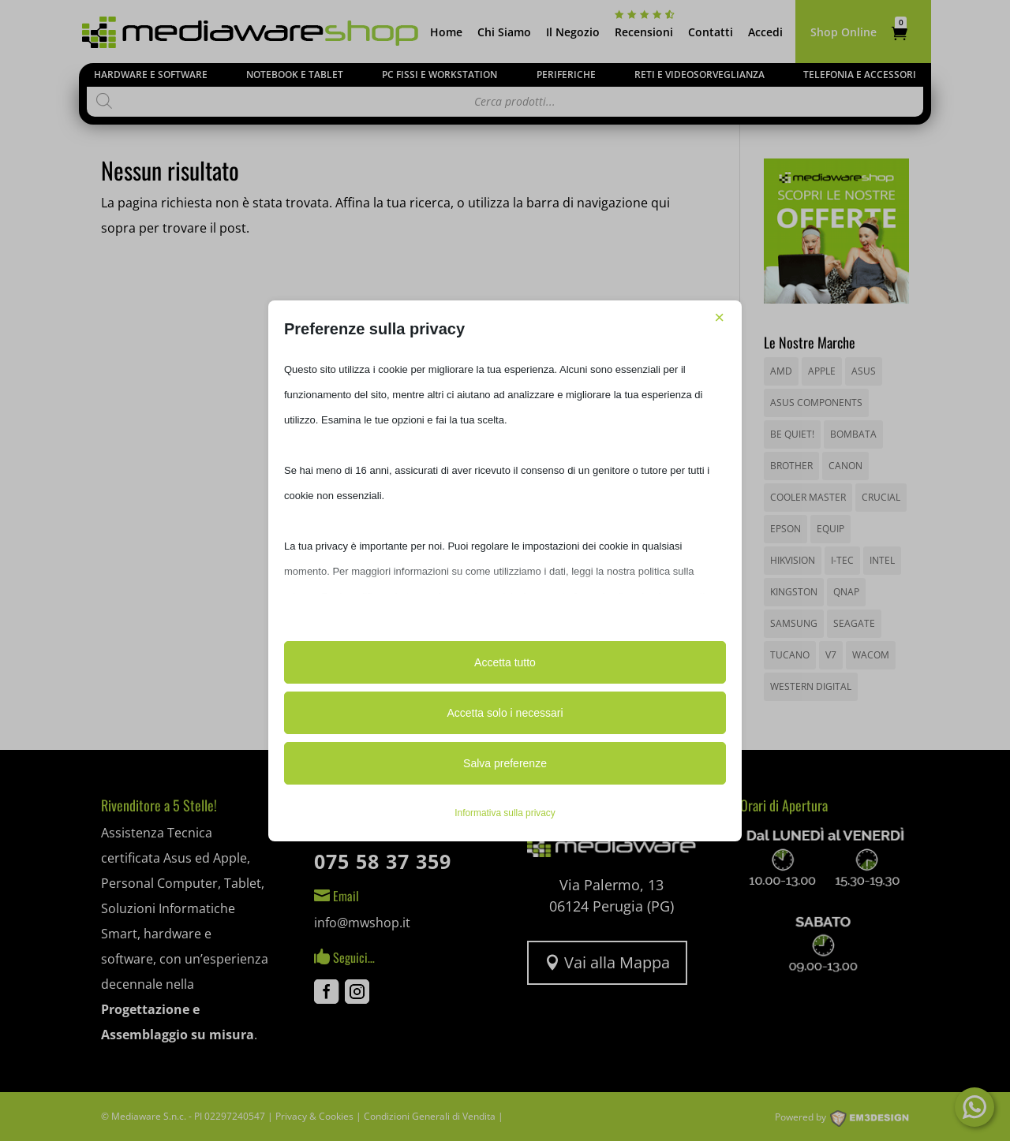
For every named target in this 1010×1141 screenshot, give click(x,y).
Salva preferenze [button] (505, 763)
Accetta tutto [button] (505, 662)
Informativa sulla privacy (505, 812)
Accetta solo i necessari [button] (505, 713)
